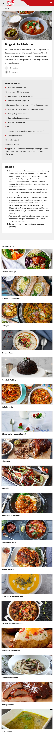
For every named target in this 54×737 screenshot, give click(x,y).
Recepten (6, 8)
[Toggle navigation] (4, 3)
